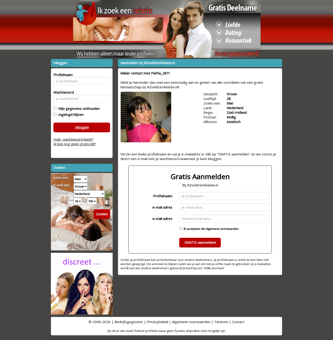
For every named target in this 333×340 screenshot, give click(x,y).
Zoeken (102, 214)
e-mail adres (162, 207)
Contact (238, 321)
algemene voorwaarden (222, 229)
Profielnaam (162, 196)
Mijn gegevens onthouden (78, 108)
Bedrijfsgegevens (128, 321)
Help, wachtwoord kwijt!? (73, 139)
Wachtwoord (62, 92)
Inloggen (82, 127)
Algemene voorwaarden (191, 321)
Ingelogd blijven (69, 114)
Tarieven (221, 321)
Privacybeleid (157, 321)
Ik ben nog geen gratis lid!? (74, 144)
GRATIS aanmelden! (200, 242)
